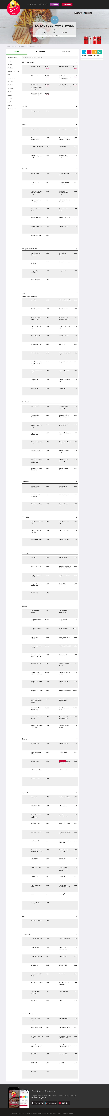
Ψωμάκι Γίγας (11, 78)
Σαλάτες (10, 95)
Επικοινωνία (69, 1113)
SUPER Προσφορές (12, 57)
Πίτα (9, 74)
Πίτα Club (10, 85)
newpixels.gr (53, 1113)
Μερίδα (10, 91)
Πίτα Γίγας (10, 68)
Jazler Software (38, 1113)
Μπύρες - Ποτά (11, 109)
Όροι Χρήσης (61, 1113)
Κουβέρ (10, 61)
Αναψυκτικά (11, 105)
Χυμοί (9, 102)
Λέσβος (14, 46)
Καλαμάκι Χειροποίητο (14, 71)
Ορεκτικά (10, 98)
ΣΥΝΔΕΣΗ (67, 4)
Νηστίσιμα (10, 88)
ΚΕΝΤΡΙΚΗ (33, 4)
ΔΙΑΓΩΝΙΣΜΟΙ (43, 4)
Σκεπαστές (10, 81)
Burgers (10, 64)
